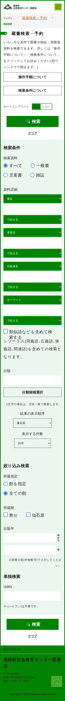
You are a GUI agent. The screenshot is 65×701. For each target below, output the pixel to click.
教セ (12, 515)
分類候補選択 (32, 392)
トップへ (7, 17)
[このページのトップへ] (56, 681)
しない (46, 106)
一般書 (41, 165)
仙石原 (37, 515)
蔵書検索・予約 (34, 18)
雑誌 (38, 175)
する (36, 106)
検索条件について (32, 90)
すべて (14, 165)
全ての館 (16, 493)
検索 (33, 121)
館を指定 (16, 483)
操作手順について (32, 77)
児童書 (14, 175)
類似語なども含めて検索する (29, 331)
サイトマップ (32, 649)
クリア (32, 133)
